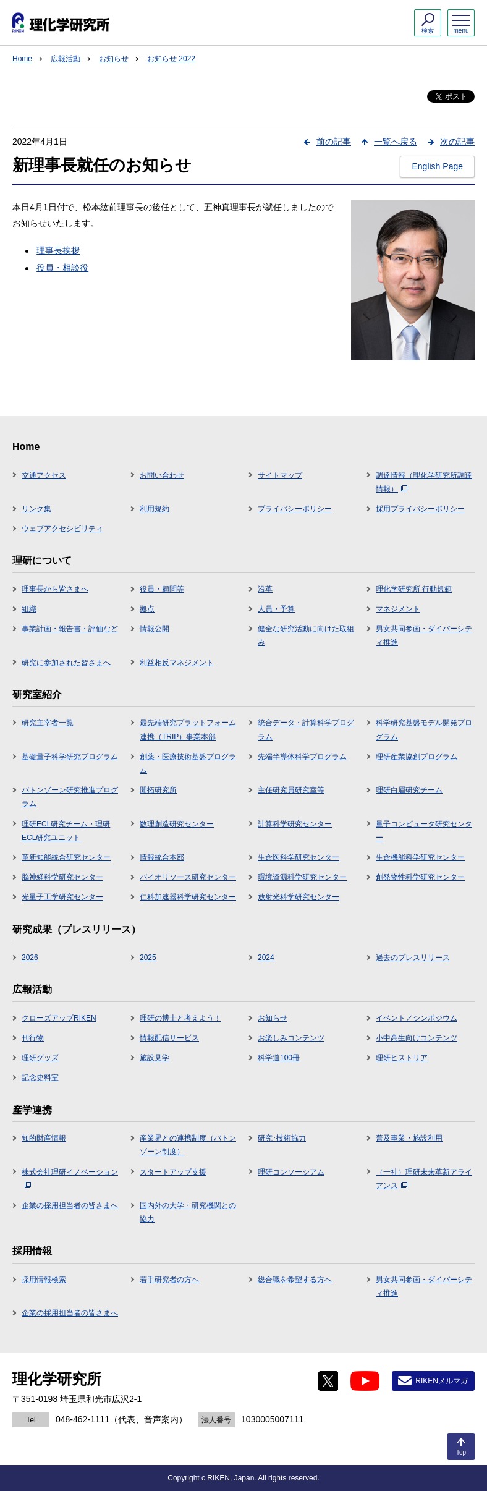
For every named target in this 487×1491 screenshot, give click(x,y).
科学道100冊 (279, 1057)
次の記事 (457, 142)
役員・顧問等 (162, 589)
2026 (30, 957)
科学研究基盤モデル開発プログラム (424, 729)
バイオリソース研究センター (188, 877)
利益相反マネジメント (177, 662)
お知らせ (114, 58)
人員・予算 (276, 609)
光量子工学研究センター (62, 897)
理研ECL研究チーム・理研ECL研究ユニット (66, 831)
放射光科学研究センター (298, 897)
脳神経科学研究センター (62, 877)
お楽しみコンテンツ (291, 1038)
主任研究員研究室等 (291, 790)
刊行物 (33, 1038)
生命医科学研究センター (298, 857)
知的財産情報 (44, 1138)
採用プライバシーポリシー (420, 508)
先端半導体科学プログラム (302, 756)
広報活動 (65, 58)
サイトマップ (280, 475)
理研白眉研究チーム (409, 790)
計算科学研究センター (295, 824)
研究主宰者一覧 (48, 722)
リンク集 (36, 508)
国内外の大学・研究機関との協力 (188, 1212)
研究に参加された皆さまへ (66, 662)
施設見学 (154, 1057)
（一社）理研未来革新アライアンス (424, 1179)
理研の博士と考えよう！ (180, 1018)
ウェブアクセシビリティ (62, 528)
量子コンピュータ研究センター (424, 831)
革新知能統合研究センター (66, 857)
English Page (437, 166)
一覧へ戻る (395, 142)
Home (22, 58)
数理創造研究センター (177, 824)
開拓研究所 (158, 790)
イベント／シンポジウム (416, 1018)
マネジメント (398, 609)
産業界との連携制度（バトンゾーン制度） (188, 1145)
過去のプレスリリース (413, 957)
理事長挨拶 (58, 250)
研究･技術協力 (282, 1138)
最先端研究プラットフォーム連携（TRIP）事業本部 (188, 729)
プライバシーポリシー (295, 508)
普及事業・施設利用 (409, 1138)
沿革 (265, 589)
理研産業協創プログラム (416, 756)
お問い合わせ (162, 475)
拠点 (147, 609)
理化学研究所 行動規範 (414, 589)
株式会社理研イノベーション (70, 1178)
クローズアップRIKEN (59, 1018)
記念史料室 (40, 1077)
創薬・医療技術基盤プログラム (188, 763)
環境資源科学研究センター (302, 877)
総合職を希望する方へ (295, 1279)
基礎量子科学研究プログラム (70, 756)
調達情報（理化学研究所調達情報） (424, 482)
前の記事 (333, 142)
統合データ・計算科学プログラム (306, 729)
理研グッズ (40, 1057)
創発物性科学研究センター (420, 877)
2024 (266, 957)
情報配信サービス (169, 1038)
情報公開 (154, 628)
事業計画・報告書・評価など (70, 628)
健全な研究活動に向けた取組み (306, 635)
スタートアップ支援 (173, 1172)
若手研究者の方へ (169, 1279)
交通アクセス (44, 475)
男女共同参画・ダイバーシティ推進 (424, 635)
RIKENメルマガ (441, 1381)
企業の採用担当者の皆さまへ (70, 1205)
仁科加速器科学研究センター (188, 897)
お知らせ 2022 (171, 58)
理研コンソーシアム (291, 1172)
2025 (148, 957)
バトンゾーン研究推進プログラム (70, 797)
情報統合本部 (162, 857)
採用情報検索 (44, 1279)
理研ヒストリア (402, 1057)
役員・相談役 (62, 268)
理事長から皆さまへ (55, 589)
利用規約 (154, 508)
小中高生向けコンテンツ (416, 1038)
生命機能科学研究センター (420, 857)
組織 (29, 609)
